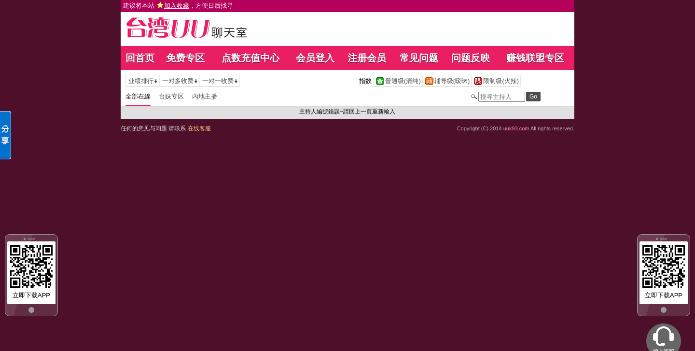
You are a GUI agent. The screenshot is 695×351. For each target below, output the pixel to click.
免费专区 (185, 58)
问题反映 (470, 58)
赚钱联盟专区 (535, 58)
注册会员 (367, 58)
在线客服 (199, 128)
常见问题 (419, 58)
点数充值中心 (250, 58)
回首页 (139, 58)
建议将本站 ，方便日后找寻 (178, 5)
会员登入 (315, 58)
